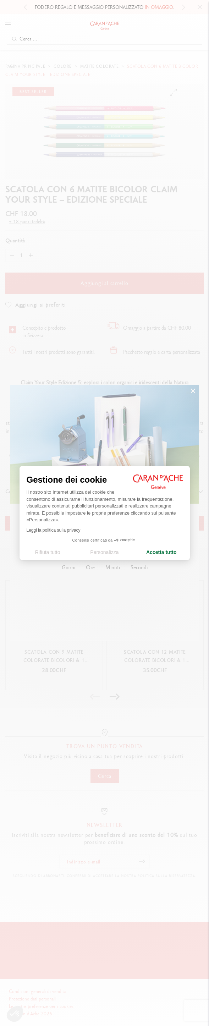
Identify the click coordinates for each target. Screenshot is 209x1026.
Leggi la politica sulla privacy (54, 530)
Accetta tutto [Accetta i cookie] (161, 552)
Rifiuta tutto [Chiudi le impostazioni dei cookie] (47, 552)
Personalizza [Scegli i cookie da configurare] (104, 552)
